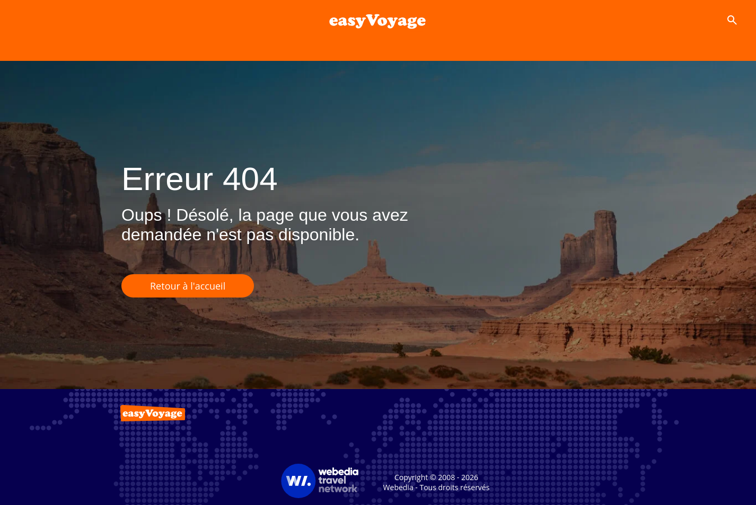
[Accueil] (378, 20)
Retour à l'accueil (187, 285)
